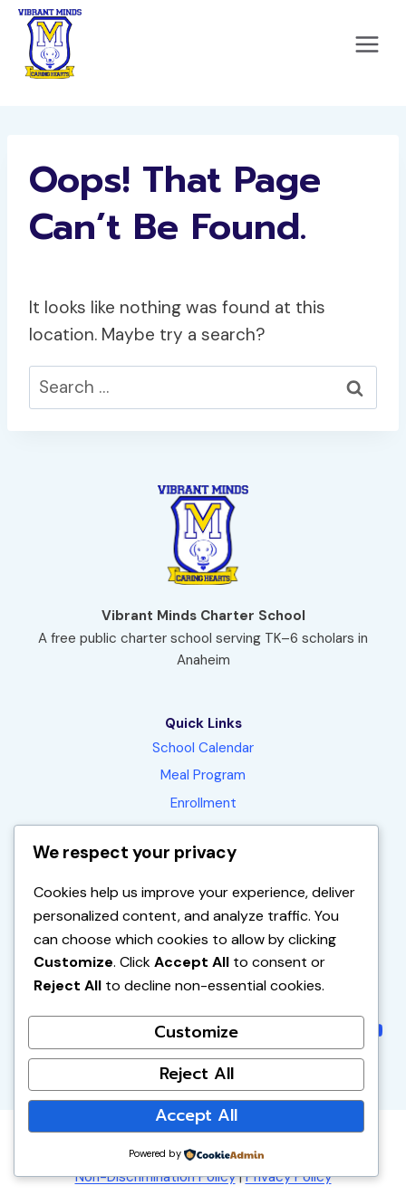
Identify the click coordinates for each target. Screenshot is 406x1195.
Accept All (196, 1115)
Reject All (197, 1073)
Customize (196, 1032)
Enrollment (203, 803)
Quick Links (203, 723)
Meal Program (203, 775)
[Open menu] (366, 43)
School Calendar (203, 748)
